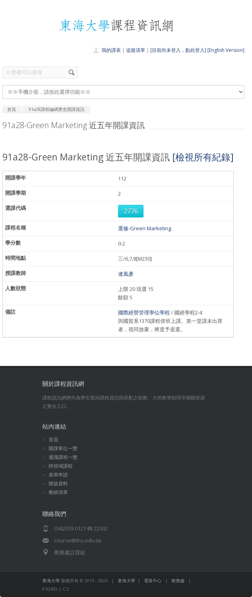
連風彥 (126, 273)
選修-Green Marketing (144, 228)
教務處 (178, 580)
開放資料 (58, 483)
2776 (131, 211)
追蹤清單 (135, 50)
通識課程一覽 (63, 457)
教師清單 (58, 492)
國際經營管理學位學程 (144, 312)
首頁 (53, 439)
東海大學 (51, 580)
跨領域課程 (61, 466)
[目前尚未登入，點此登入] (178, 50)
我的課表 (111, 50)
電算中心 (152, 580)
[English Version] (225, 50)
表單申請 (58, 474)
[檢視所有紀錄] (203, 156)
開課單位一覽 (63, 448)
